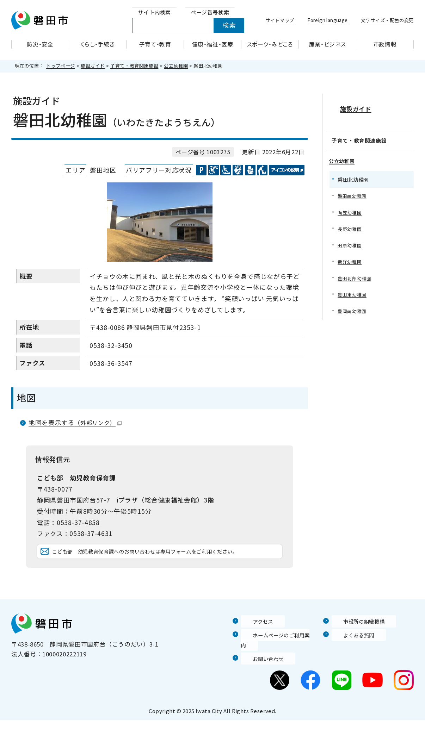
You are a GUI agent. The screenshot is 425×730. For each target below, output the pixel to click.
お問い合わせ (259, 668)
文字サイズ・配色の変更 (387, 20)
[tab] (154, 12)
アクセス (253, 641)
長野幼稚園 (350, 222)
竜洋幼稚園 (350, 256)
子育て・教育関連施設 (134, 65)
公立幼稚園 (176, 65)
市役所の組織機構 (356, 641)
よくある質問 (350, 655)
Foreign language (327, 20)
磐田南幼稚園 (353, 188)
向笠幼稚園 (350, 205)
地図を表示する (75, 422)
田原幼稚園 (350, 239)
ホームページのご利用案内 (278, 655)
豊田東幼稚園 (353, 290)
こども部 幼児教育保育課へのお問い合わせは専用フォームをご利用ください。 (164, 561)
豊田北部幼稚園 (356, 273)
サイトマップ (279, 20)
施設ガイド (93, 65)
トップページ (60, 65)
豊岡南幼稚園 (353, 307)
